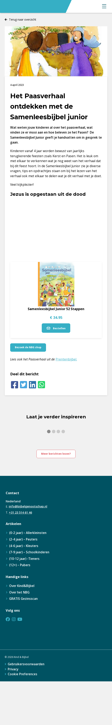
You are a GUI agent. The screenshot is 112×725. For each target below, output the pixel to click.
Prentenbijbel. (66, 359)
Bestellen (56, 328)
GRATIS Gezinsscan (23, 599)
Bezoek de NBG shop (28, 347)
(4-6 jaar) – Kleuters (23, 546)
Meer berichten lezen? (56, 453)
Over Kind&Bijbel (21, 586)
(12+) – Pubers (19, 565)
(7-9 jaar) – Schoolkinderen (29, 552)
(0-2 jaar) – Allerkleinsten (27, 533)
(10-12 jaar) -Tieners (24, 559)
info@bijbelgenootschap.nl (28, 506)
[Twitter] (23, 385)
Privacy (13, 669)
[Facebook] (14, 385)
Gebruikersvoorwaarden (26, 664)
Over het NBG (19, 592)
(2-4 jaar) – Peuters (23, 539)
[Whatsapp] (41, 385)
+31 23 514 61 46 (20, 512)
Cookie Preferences (22, 674)
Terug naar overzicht (22, 19)
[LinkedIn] (32, 385)
